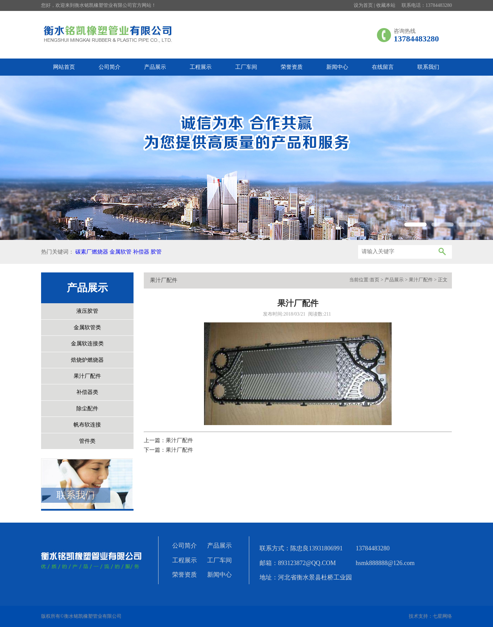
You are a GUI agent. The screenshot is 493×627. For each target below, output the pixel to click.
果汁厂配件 (87, 376)
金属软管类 (87, 327)
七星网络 (442, 616)
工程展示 (201, 67)
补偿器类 (87, 392)
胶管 (156, 252)
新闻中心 (337, 67)
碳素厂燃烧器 (91, 252)
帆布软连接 (87, 424)
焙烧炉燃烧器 (87, 360)
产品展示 (155, 67)
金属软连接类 (87, 343)
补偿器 (141, 252)
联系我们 (428, 67)
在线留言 (383, 67)
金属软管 (120, 252)
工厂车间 (246, 67)
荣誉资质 (292, 67)
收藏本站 (385, 5)
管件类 (87, 441)
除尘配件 (87, 408)
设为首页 (363, 5)
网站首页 (64, 67)
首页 (374, 279)
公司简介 (110, 67)
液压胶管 (87, 311)
